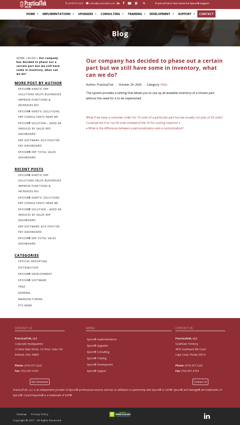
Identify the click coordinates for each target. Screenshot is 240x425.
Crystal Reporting (32, 261)
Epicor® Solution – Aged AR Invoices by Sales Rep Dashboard (39, 128)
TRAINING (137, 14)
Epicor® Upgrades (97, 345)
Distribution (28, 267)
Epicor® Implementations (102, 339)
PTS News (25, 305)
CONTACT (206, 14)
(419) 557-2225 (74, 3)
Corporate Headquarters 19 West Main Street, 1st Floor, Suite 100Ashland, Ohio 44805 (39, 349)
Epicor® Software (32, 280)
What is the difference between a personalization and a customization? (136, 128)
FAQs (163, 85)
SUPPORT (187, 14)
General (24, 292)
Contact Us (200, 382)
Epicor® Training (96, 358)
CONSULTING (112, 14)
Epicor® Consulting (98, 352)
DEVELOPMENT (162, 14)
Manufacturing (30, 299)
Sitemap (22, 414)
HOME (32, 14)
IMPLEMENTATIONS (58, 14)
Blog (32, 58)
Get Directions (39, 382)
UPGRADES (87, 14)
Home (20, 58)
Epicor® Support (96, 371)
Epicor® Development (35, 274)
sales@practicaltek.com (100, 3)
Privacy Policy (39, 414)
